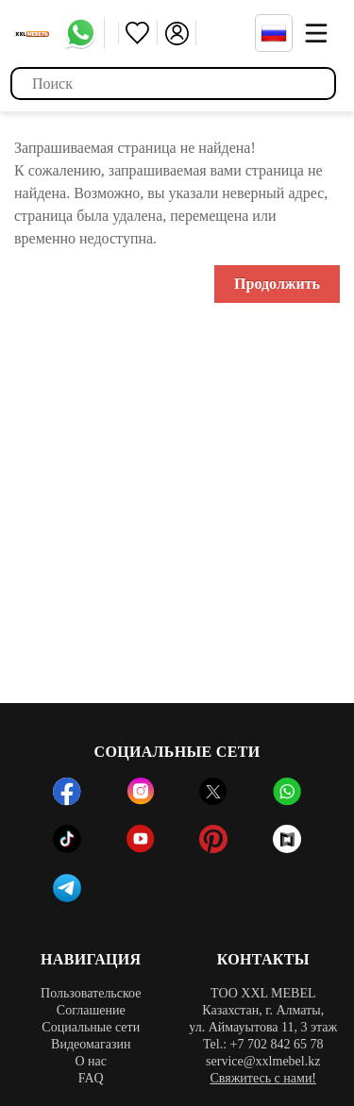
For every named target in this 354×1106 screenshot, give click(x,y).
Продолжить (277, 284)
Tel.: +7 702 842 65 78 (263, 1044)
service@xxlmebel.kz (263, 1061)
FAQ (91, 1078)
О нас (91, 1061)
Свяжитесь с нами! (263, 1078)
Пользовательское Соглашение (91, 1001)
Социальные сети (91, 1027)
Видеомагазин (90, 1044)
